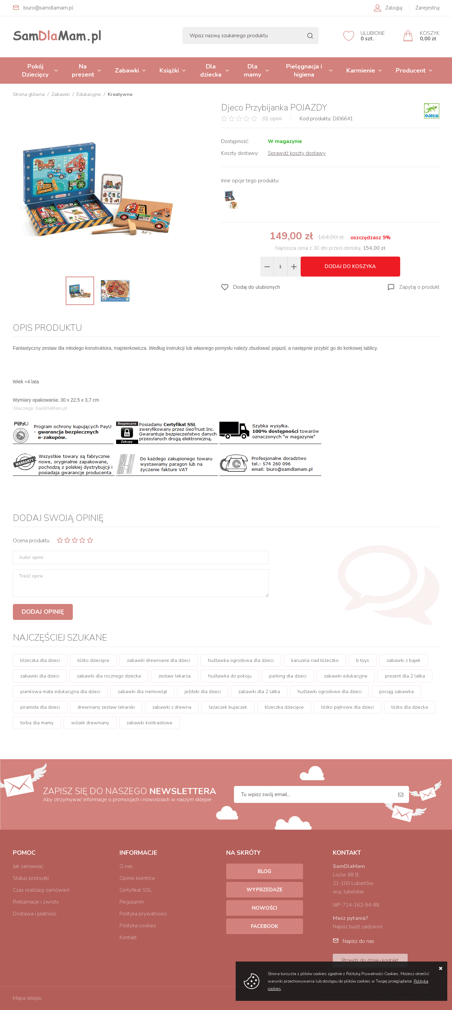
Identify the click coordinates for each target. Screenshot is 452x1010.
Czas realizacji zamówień (41, 890)
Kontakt (128, 937)
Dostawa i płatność (35, 913)
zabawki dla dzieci (39, 676)
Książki (169, 70)
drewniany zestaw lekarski (106, 707)
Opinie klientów (137, 878)
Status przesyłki (31, 878)
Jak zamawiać (28, 866)
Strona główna (29, 94)
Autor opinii (31, 557)
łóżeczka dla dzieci (40, 660)
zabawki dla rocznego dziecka (109, 676)
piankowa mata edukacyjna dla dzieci (60, 691)
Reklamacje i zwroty (36, 901)
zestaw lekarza (174, 676)
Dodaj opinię (43, 612)
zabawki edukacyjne (345, 676)
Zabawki (127, 70)
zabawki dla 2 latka (259, 691)
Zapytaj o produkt (419, 287)
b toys (362, 660)
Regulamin (132, 901)
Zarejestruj (427, 7)
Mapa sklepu (27, 998)
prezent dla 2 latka (405, 676)
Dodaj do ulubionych (256, 287)
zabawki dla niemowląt (142, 691)
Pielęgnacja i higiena (304, 70)
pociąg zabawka (396, 691)
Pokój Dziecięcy (35, 70)
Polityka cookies (138, 925)
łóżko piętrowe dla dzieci (347, 707)
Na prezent (83, 70)
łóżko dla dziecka (409, 707)
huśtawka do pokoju (230, 676)
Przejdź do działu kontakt (370, 960)
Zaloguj (393, 7)
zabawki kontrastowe (149, 723)
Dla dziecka (210, 70)
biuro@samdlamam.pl (48, 7)
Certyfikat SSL (136, 890)
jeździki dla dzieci (203, 691)
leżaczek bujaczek (228, 707)
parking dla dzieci (287, 676)
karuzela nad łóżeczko (315, 660)
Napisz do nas (358, 941)
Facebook (264, 926)
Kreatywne (120, 94)
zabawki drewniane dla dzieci (158, 660)
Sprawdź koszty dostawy (297, 153)
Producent (411, 70)
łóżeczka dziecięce (284, 707)
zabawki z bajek (404, 660)
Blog (264, 871)
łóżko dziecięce (93, 660)
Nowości (264, 908)
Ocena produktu (31, 540)
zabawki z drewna (171, 707)
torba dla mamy (36, 723)
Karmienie (360, 70)
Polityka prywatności (143, 913)
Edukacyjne (89, 94)
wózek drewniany (90, 723)
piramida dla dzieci (40, 707)
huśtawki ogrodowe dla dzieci (330, 691)
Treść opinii (31, 576)
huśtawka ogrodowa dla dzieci (241, 660)
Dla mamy (252, 70)
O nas (126, 866)
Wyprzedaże (264, 889)
